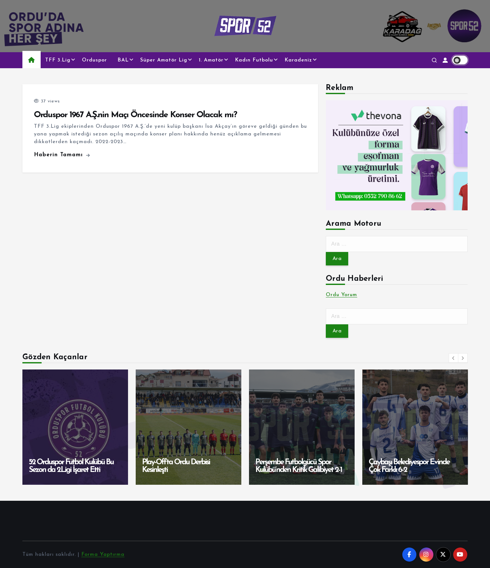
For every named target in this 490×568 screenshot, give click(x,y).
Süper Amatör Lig (163, 60)
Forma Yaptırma (103, 554)
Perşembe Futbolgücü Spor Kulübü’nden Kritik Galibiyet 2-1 (298, 466)
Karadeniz (298, 60)
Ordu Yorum (341, 294)
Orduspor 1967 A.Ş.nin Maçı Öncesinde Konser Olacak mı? (135, 115)
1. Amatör (211, 60)
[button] (453, 358)
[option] (75, 427)
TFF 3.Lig (57, 60)
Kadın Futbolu (254, 60)
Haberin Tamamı (62, 155)
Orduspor (94, 60)
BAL (123, 60)
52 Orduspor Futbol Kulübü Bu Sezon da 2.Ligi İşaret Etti (71, 466)
